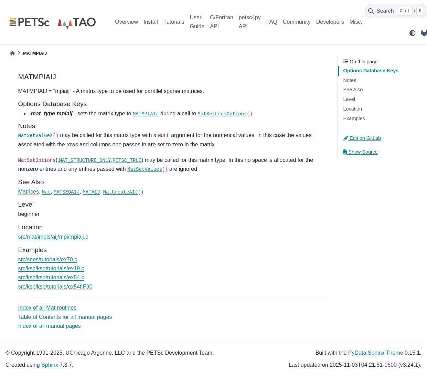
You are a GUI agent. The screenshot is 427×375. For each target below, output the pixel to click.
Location (352, 109)
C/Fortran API (221, 21)
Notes (349, 80)
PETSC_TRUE (127, 160)
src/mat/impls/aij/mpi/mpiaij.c (53, 237)
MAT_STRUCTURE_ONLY (85, 160)
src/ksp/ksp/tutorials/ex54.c (51, 277)
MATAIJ (91, 192)
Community (297, 22)
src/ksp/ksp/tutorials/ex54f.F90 (55, 287)
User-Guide (197, 21)
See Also (353, 89)
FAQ (271, 22)
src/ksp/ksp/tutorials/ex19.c (51, 268)
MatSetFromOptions (222, 114)
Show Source (360, 152)
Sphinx (49, 365)
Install (150, 22)
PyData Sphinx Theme (375, 353)
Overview (126, 22)
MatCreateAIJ (120, 192)
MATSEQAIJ (67, 192)
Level (349, 99)
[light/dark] (412, 33)
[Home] (12, 53)
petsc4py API (250, 21)
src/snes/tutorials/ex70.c (47, 259)
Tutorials (173, 22)
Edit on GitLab (362, 138)
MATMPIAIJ (146, 114)
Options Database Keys (371, 70)
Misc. (356, 22)
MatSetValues (35, 135)
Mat (46, 192)
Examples (354, 118)
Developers (330, 22)
